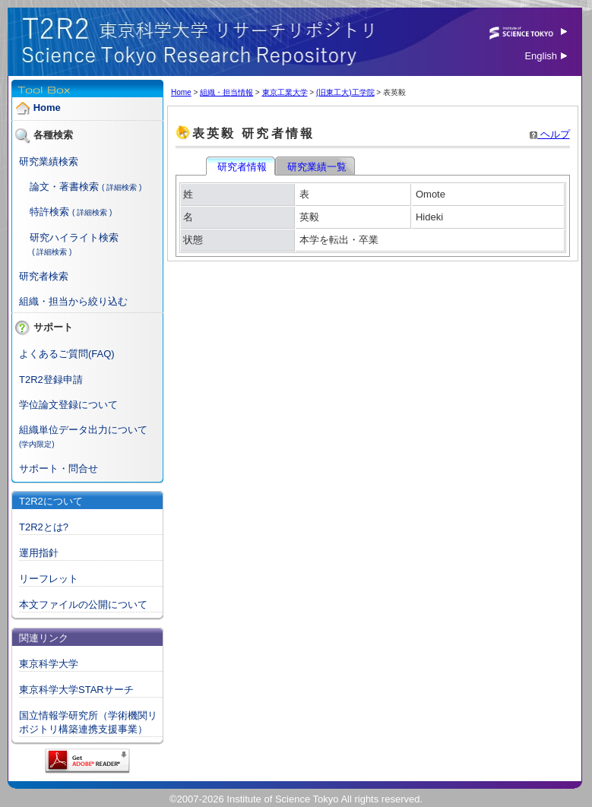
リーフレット (48, 578)
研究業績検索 (48, 161)
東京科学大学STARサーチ (76, 689)
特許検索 (49, 211)
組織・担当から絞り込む (73, 301)
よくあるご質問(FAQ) (67, 353)
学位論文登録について (68, 404)
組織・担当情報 (226, 92)
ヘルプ (550, 134)
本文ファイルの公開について (83, 604)
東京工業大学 (285, 92)
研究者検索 (43, 276)
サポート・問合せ (58, 468)
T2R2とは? (43, 527)
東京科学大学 (48, 663)
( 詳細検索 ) (121, 187)
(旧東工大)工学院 (345, 92)
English (545, 56)
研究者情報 (242, 166)
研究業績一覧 (316, 166)
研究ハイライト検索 (74, 237)
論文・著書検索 (64, 186)
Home (47, 107)
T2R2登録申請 (51, 379)
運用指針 (39, 553)
